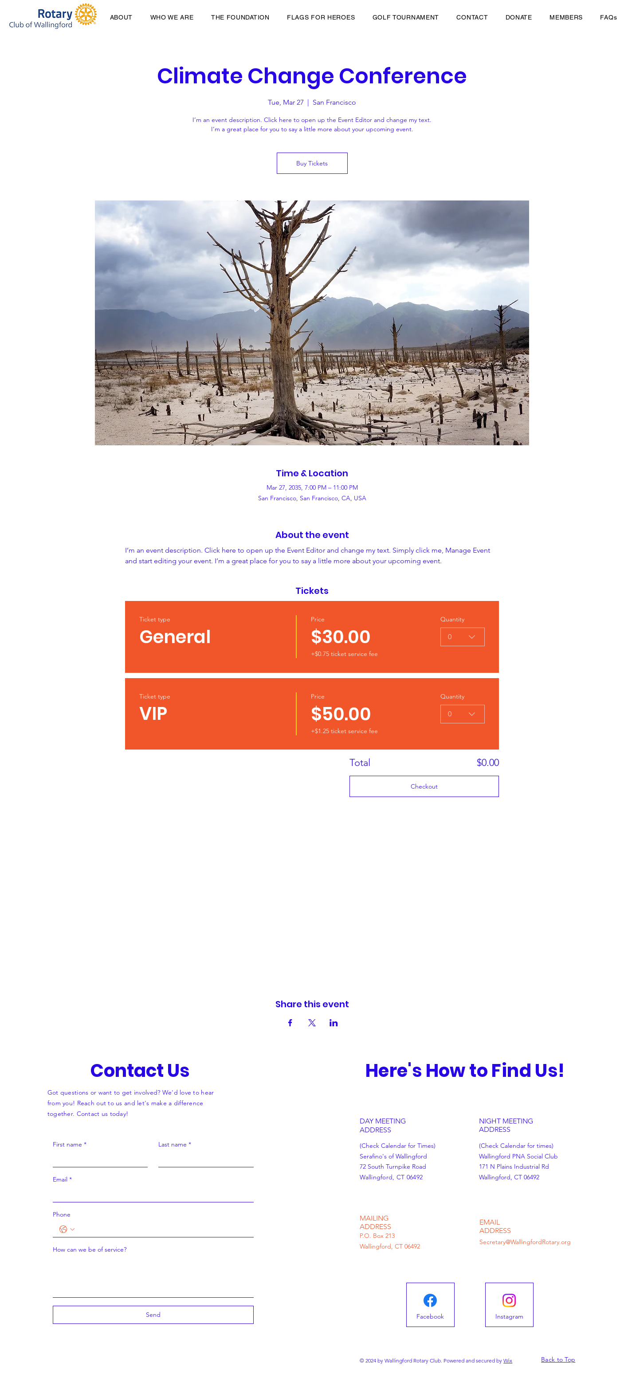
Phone (62, 1214)
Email (62, 1179)
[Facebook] (430, 1317)
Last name (174, 1144)
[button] (566, 17)
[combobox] (462, 637)
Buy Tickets (312, 163)
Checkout (424, 786)
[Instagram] (509, 1317)
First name (69, 1144)
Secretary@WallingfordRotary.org (525, 1242)
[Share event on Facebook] (290, 1022)
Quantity (452, 619)
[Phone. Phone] (162, 1229)
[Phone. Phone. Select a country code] (67, 1229)
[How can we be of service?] (153, 1277)
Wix (507, 1360)
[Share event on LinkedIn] (334, 1022)
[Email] (150, 1194)
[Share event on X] (312, 1022)
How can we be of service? (89, 1249)
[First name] (98, 1159)
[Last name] (203, 1159)
